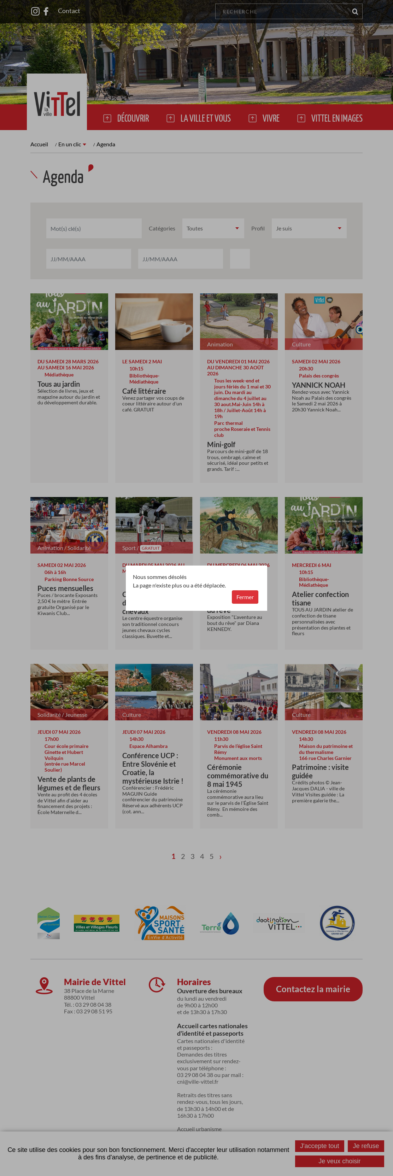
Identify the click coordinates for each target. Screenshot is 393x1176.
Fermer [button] (245, 596)
